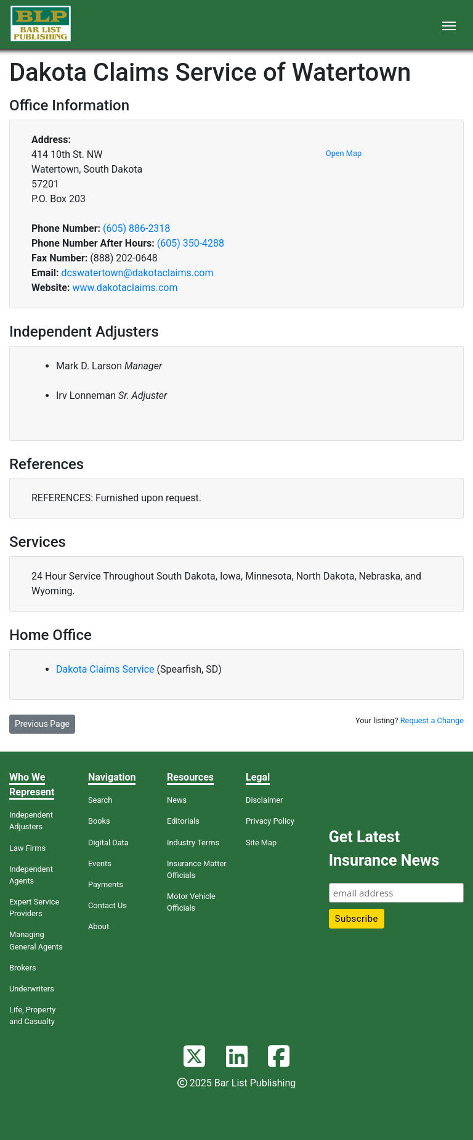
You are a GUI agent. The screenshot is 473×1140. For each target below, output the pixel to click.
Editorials (183, 821)
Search (100, 800)
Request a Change (432, 720)
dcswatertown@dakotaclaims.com (137, 273)
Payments (105, 884)
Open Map (344, 153)
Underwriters (31, 988)
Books (99, 821)
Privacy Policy (270, 821)
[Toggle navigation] (449, 25)
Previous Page (42, 724)
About (98, 926)
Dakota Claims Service (106, 669)
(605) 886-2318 (136, 228)
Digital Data (108, 842)
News (177, 800)
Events (99, 863)
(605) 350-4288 (190, 243)
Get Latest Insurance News (384, 848)
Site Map (261, 842)
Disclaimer (264, 800)
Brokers (22, 967)
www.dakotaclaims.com (124, 287)
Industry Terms (193, 842)
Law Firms (27, 848)
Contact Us (107, 905)
